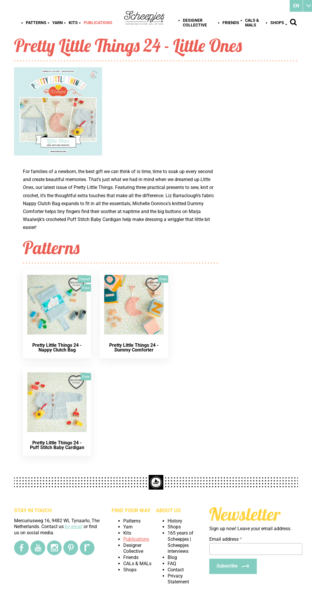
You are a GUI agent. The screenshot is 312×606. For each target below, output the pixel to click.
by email (73, 526)
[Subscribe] (233, 566)
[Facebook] (21, 547)
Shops (277, 22)
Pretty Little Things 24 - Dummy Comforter (133, 347)
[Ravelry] (87, 547)
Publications (98, 22)
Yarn (57, 22)
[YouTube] (38, 547)
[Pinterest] (70, 547)
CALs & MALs (252, 22)
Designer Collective (195, 22)
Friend (84, 279)
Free (86, 288)
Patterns (36, 22)
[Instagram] (54, 547)
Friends (230, 22)
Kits (73, 22)
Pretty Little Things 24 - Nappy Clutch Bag (57, 347)
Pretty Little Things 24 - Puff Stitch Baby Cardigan (57, 445)
